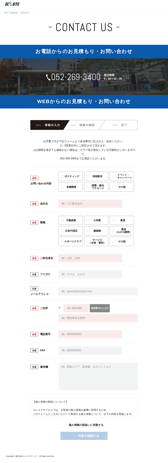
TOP (6, 13)
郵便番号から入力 (102, 308)
